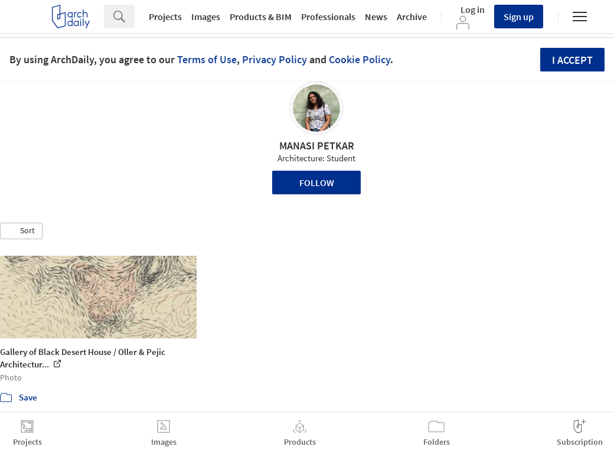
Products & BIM (261, 16)
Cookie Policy (359, 59)
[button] (21, 231)
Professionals (328, 16)
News (376, 16)
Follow (316, 182)
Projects (165, 16)
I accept (572, 60)
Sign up (519, 16)
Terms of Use (207, 59)
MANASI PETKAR (316, 145)
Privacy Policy (274, 59)
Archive (412, 16)
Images (205, 16)
